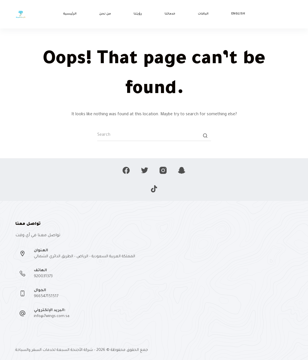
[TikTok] (154, 188)
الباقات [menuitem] (203, 14)
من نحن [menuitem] (105, 14)
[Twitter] (144, 170)
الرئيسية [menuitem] (70, 14)
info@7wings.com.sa (51, 316)
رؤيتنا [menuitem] (138, 14)
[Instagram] (163, 170)
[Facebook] (126, 170)
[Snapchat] (181, 170)
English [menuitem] (238, 14)
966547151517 (46, 296)
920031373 (43, 276)
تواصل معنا (278, 14)
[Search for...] (154, 135)
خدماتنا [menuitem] (170, 14)
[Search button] (205, 135)
